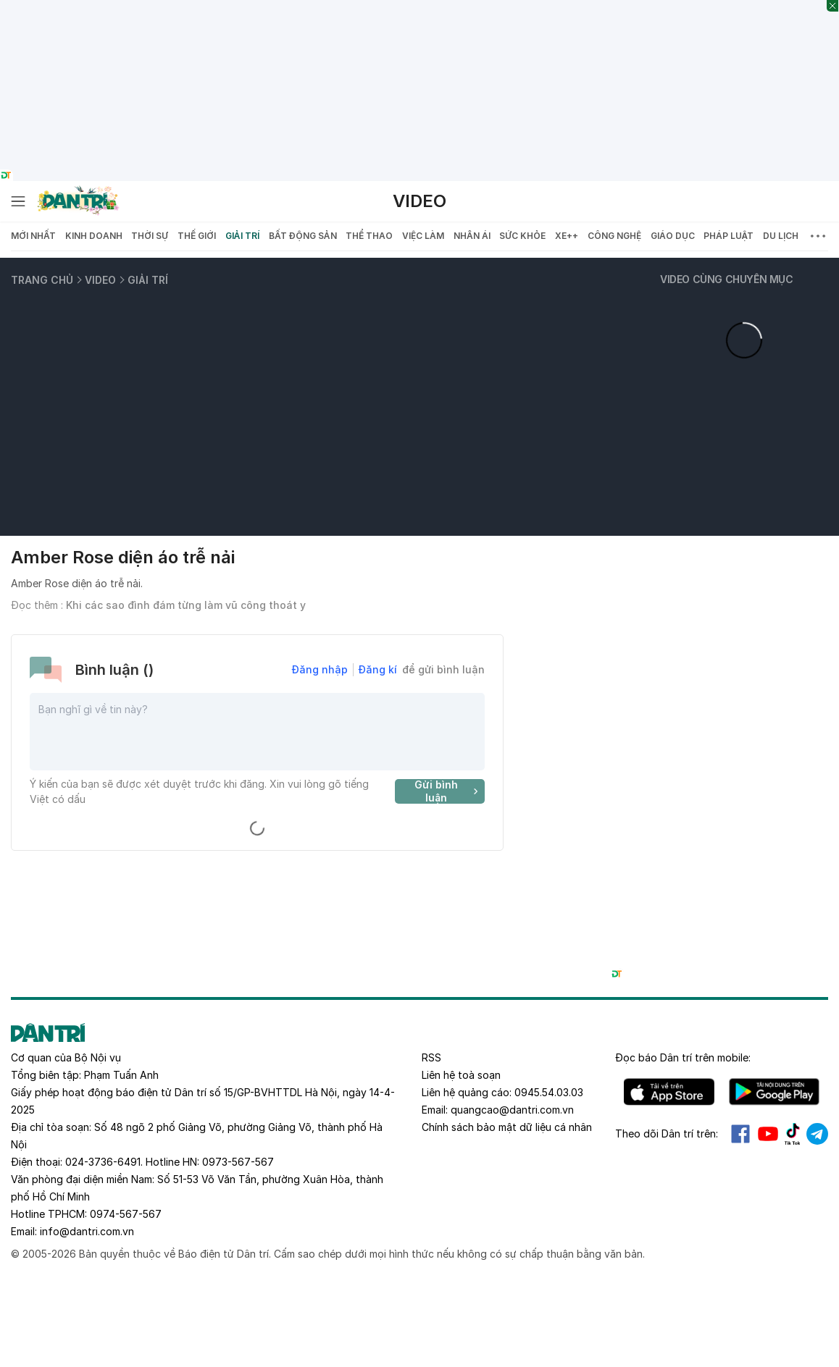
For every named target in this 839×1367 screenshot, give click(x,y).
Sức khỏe (522, 235)
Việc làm (423, 235)
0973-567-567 (238, 1162)
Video (419, 200)
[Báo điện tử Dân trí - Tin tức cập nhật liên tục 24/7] (78, 201)
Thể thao (369, 235)
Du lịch (780, 235)
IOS (669, 1092)
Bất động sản (303, 235)
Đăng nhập (320, 669)
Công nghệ (614, 235)
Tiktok (793, 1134)
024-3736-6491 (103, 1162)
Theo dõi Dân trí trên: (666, 1133)
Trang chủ (42, 280)
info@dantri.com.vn (87, 1231)
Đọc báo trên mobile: (683, 1057)
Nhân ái (472, 235)
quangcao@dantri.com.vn (512, 1109)
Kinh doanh (93, 235)
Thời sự (149, 235)
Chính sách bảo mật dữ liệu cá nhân (507, 1127)
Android (774, 1092)
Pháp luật (729, 235)
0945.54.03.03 (548, 1092)
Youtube (768, 1134)
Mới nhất (33, 235)
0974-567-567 (126, 1214)
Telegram (817, 1134)
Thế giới (197, 235)
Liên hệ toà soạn (461, 1075)
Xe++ (566, 235)
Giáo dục (673, 235)
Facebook (740, 1134)
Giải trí (242, 235)
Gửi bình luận (448, 791)
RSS (431, 1057)
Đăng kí (378, 669)
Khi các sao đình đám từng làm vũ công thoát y (186, 605)
